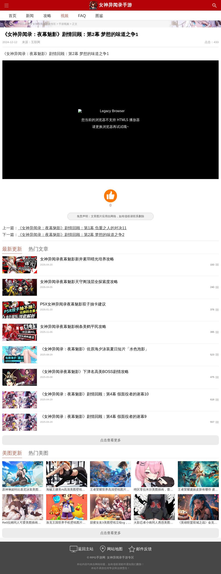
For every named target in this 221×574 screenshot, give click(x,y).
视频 (64, 16)
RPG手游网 (23, 23)
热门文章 (38, 249)
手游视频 (64, 23)
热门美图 (38, 453)
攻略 (47, 16)
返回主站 (81, 549)
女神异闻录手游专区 (44, 23)
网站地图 (110, 549)
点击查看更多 (110, 440)
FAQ (82, 16)
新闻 (30, 16)
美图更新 (12, 453)
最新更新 (12, 249)
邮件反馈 (140, 549)
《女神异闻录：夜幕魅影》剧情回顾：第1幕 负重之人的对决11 (72, 228)
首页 (12, 16)
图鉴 (99, 16)
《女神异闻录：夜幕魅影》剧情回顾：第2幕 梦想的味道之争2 (71, 235)
